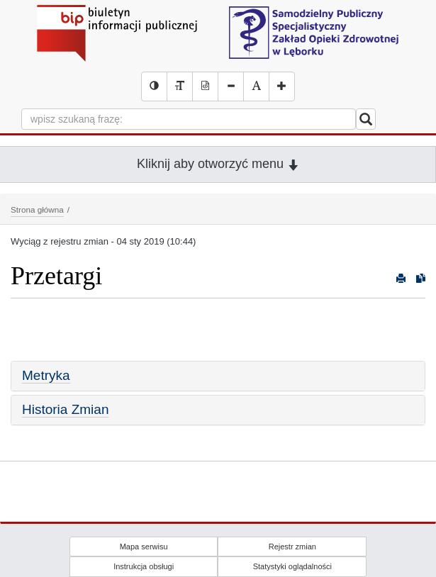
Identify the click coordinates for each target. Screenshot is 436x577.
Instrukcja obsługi (143, 566)
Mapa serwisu (144, 546)
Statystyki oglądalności (292, 566)
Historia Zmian (65, 409)
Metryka (46, 375)
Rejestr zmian (292, 546)
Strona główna (37, 209)
